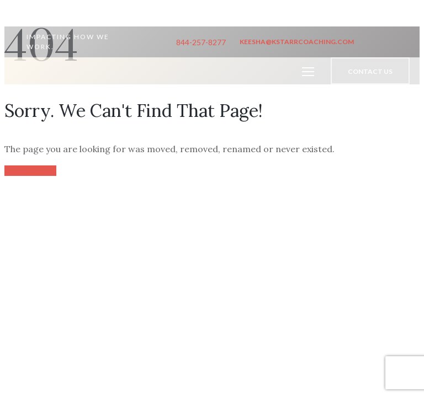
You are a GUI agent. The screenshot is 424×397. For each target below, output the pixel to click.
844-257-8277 (201, 42)
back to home (30, 170)
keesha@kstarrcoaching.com (297, 41)
